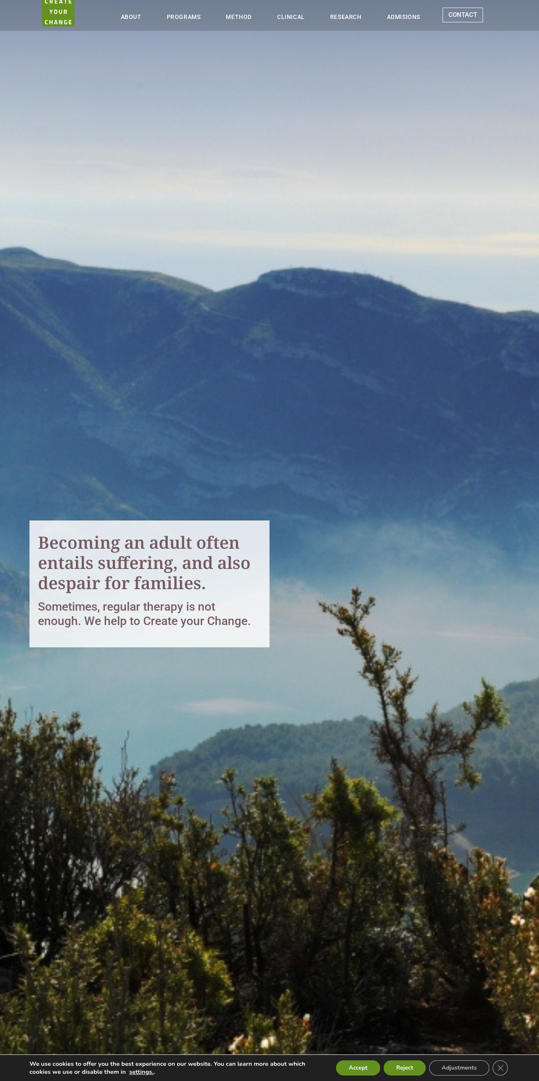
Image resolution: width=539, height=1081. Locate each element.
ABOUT (131, 16)
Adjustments (459, 1068)
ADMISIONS (403, 16)
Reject (404, 1068)
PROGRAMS (184, 16)
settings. (141, 1072)
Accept (358, 1068)
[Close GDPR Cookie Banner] (500, 1068)
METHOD (239, 16)
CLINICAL (291, 16)
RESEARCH (346, 16)
